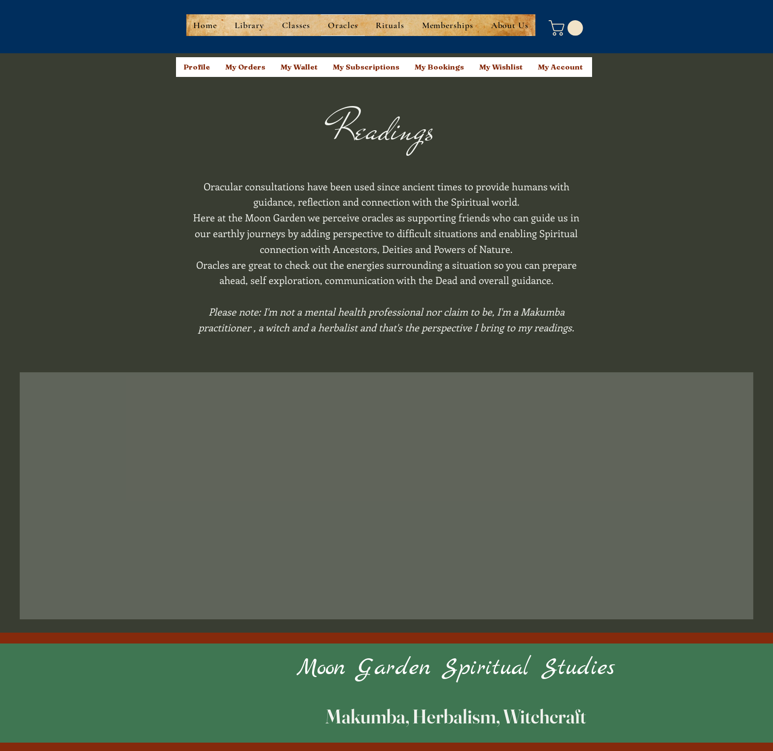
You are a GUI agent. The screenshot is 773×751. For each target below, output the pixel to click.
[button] (568, 28)
